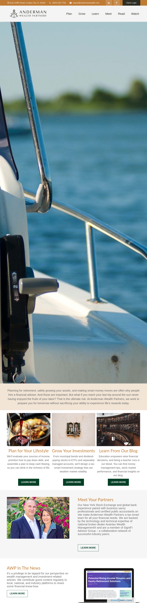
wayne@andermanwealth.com (84, 3)
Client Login (131, 3)
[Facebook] (116, 3)
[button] (69, 13)
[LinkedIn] (109, 3)
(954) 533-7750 (57, 3)
